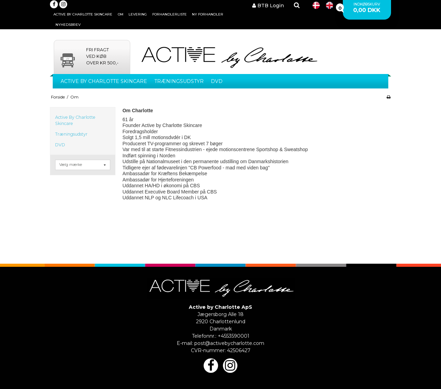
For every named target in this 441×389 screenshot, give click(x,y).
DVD (217, 81)
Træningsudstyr (179, 81)
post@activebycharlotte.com (229, 343)
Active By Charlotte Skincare (104, 81)
